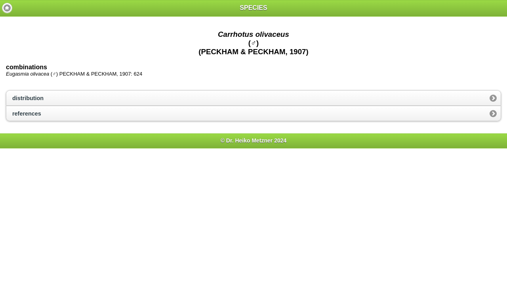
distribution (28, 98)
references (26, 113)
